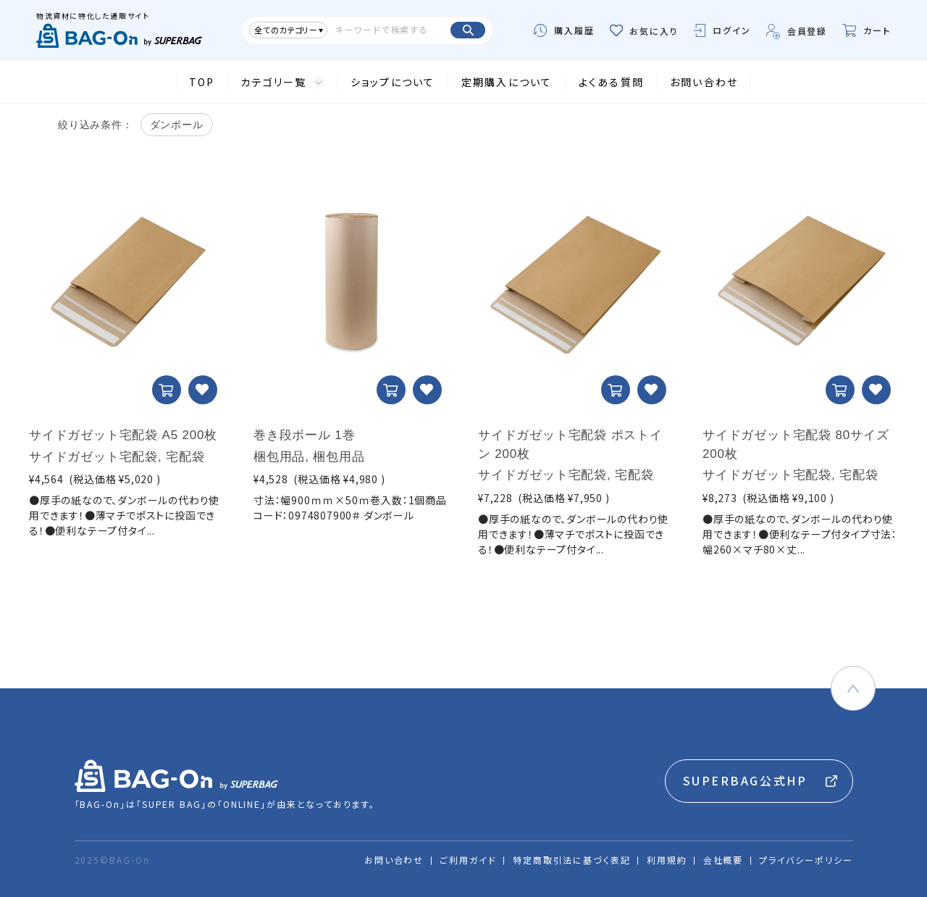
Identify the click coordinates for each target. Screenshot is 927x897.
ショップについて (393, 82)
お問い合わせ (704, 82)
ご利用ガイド (468, 860)
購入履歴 (564, 30)
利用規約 (667, 860)
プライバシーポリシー (805, 860)
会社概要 (723, 860)
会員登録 (797, 31)
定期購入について (507, 82)
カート (866, 30)
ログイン (722, 30)
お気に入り (644, 31)
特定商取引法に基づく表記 (572, 860)
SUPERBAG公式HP (745, 780)
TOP (202, 82)
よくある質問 (611, 82)
